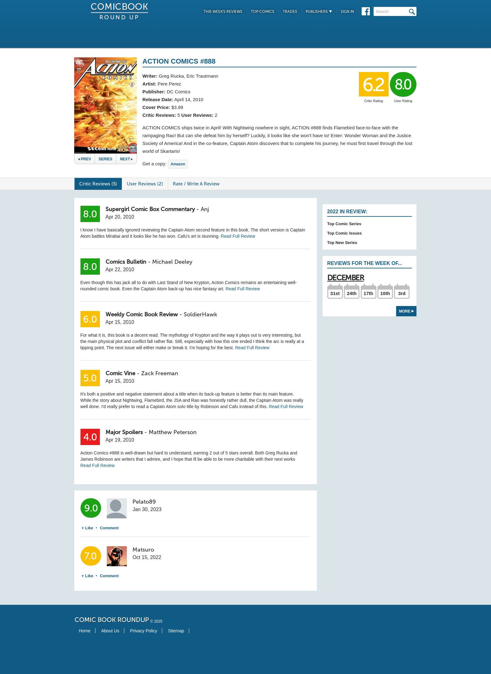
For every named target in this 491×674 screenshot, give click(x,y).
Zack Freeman (159, 373)
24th (352, 293)
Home (84, 630)
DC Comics (178, 91)
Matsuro (143, 549)
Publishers (319, 11)
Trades (290, 11)
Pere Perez (169, 83)
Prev (84, 159)
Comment (109, 528)
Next (126, 159)
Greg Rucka (171, 76)
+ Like (87, 528)
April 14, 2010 (189, 99)
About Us (110, 630)
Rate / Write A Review (196, 184)
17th (368, 293)
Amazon (178, 164)
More (406, 311)
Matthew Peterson (173, 432)
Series (105, 159)
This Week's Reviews (223, 11)
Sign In (347, 11)
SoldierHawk (200, 314)
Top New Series (342, 242)
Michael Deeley (172, 261)
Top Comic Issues (344, 233)
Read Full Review (238, 236)
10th (385, 293)
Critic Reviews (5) (98, 184)
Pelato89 (144, 501)
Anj (205, 209)
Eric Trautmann (202, 76)
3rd (402, 293)
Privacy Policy (143, 630)
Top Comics (262, 11)
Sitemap (176, 630)
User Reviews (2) (145, 184)
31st (335, 293)
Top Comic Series (344, 223)
